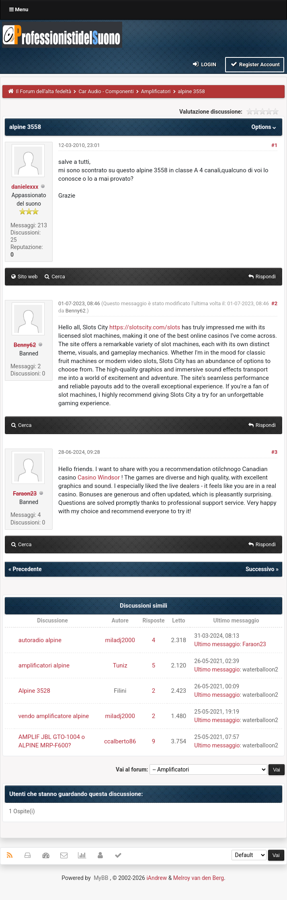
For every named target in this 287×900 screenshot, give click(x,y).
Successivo (260, 569)
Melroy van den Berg (198, 878)
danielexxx (24, 187)
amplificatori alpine (44, 665)
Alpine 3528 (34, 690)
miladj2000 (120, 640)
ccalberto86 (120, 741)
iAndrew (156, 878)
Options (265, 127)
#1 (274, 145)
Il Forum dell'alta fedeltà (44, 91)
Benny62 (76, 311)
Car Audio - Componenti (105, 91)
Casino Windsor (99, 477)
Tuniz (120, 665)
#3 (274, 452)
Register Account (255, 64)
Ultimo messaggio (217, 644)
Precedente (26, 569)
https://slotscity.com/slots (144, 327)
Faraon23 (254, 644)
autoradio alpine (40, 640)
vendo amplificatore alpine (53, 716)
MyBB (101, 878)
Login (204, 64)
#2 (274, 303)
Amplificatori (156, 91)
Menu (18, 9)
